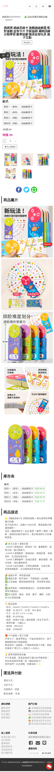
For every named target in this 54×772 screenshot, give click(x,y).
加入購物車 (10, 147)
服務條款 (5, 743)
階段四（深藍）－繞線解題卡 (18, 123)
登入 (14, 737)
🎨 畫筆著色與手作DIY (39, 720)
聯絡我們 (5, 711)
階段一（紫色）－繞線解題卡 (18, 106)
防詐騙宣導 (6, 752)
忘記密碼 (5, 740)
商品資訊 (27, 42)
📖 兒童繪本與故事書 (38, 714)
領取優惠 (46, 753)
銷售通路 (5, 717)
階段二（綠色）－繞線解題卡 (18, 112)
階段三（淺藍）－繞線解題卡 (18, 117)
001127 (8, 20)
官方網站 (5, 714)
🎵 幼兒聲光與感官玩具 (39, 723)
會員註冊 (5, 737)
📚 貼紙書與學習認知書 (39, 711)
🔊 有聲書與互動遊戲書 (39, 708)
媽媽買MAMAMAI (11, 17)
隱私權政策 (6, 746)
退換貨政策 (6, 749)
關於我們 (5, 708)
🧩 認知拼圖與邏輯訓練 (35, 17)
